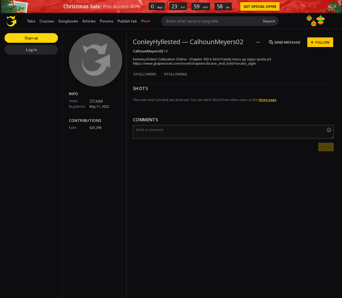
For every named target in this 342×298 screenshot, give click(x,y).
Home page (267, 100)
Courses (47, 21)
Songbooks (68, 21)
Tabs (31, 21)
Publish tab (127, 21)
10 (166, 51)
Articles (89, 21)
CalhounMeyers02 (148, 51)
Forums (106, 21)
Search (269, 21)
